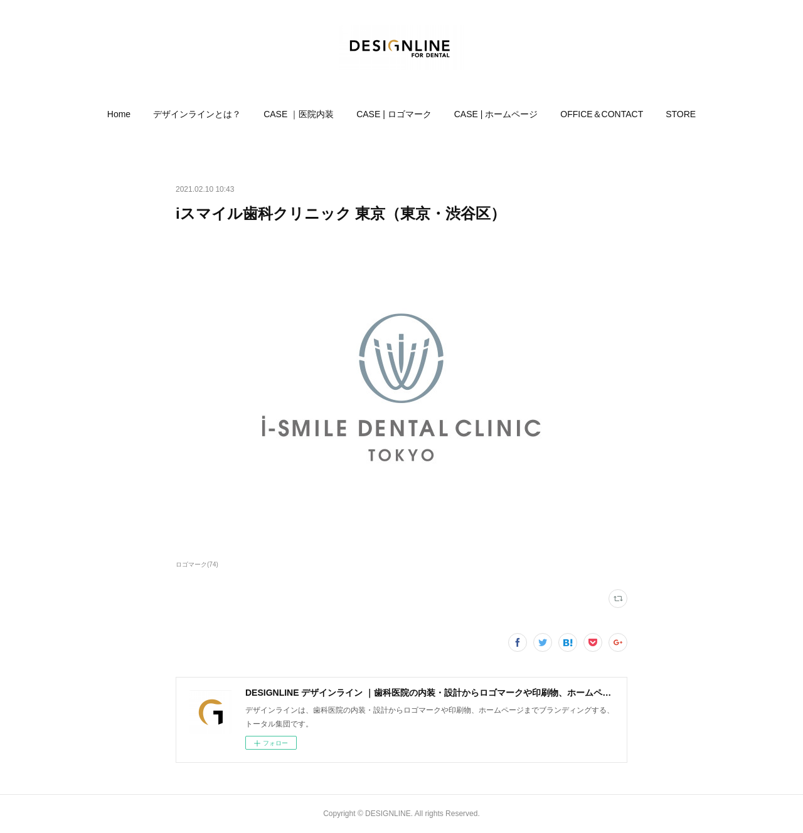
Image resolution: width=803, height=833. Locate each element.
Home (118, 114)
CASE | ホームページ (496, 114)
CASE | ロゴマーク (394, 114)
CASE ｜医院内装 (298, 114)
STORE (681, 114)
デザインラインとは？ (197, 114)
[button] (118, 114)
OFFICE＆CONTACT (601, 114)
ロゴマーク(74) (197, 564)
